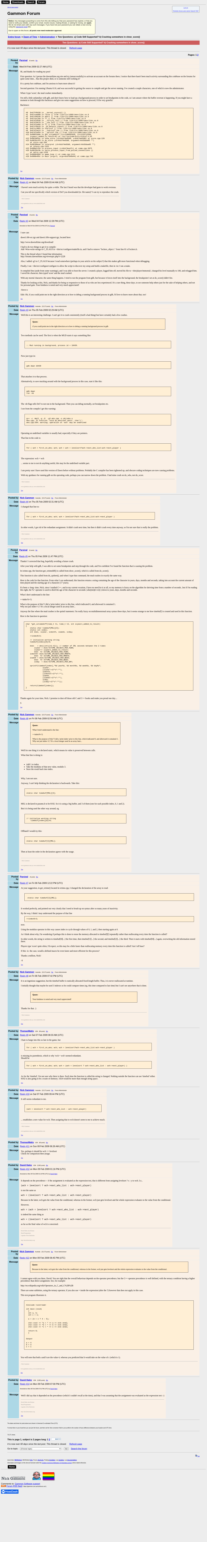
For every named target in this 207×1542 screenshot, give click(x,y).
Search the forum (79, 1494)
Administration (47, 37)
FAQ (197, 11)
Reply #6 (24, 747)
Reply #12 (24, 1204)
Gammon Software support (27, 1529)
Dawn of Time (30, 37)
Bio (36, 60)
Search (30, 2)
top (197, 1502)
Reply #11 (24, 1181)
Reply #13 (24, 1294)
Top (21, 180)
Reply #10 (24, 1128)
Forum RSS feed (14, 1532)
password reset (21, 27)
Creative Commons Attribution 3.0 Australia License (57, 1508)
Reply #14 (24, 1430)
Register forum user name (181, 11)
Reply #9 (24, 1068)
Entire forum (14, 37)
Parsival (52, 235)
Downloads (17, 2)
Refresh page (75, 48)
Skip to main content (12, 7)
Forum (41, 2)
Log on (186, 7)
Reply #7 (24, 914)
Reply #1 (24, 192)
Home (5, 2)
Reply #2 (24, 230)
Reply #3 (24, 319)
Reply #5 (23, 572)
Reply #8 (24, 1008)
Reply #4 (24, 516)
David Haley (53, 1209)
